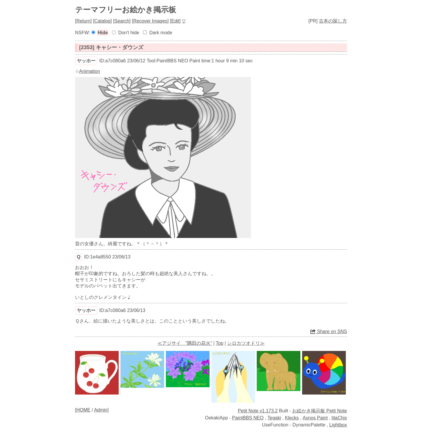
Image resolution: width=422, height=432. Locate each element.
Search (121, 20)
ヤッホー (86, 60)
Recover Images (150, 20)
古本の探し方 (333, 20)
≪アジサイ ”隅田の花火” (184, 343)
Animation (89, 71)
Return (83, 20)
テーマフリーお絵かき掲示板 (125, 9)
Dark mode (160, 32)
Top (219, 343)
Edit (175, 20)
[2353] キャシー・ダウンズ (111, 47)
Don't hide (128, 32)
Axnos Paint (315, 417)
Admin (100, 409)
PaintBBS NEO (248, 417)
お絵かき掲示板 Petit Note (319, 410)
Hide (103, 32)
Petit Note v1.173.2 (258, 410)
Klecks (292, 417)
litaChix (339, 417)
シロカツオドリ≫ (246, 343)
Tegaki (274, 417)
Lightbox (338, 424)
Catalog (102, 20)
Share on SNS (328, 331)
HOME (83, 409)
